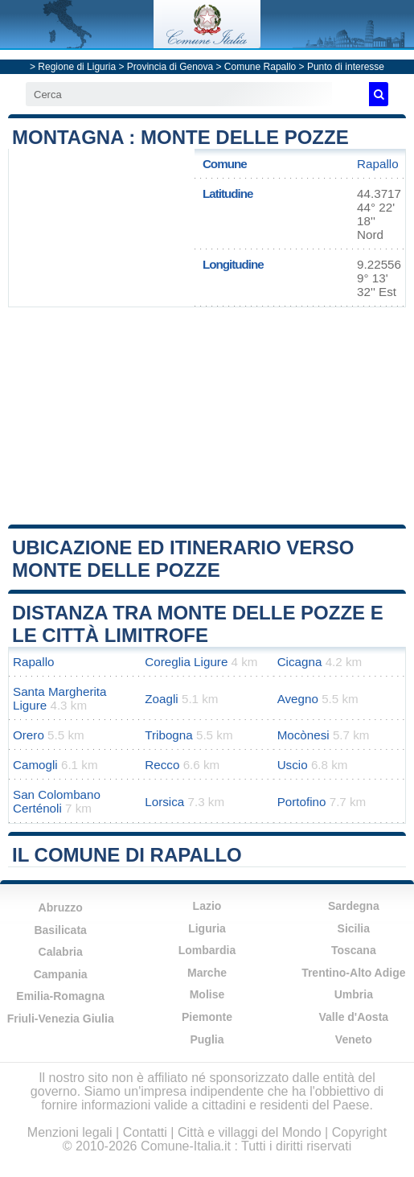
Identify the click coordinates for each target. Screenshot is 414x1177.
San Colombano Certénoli (56, 801)
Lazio (207, 905)
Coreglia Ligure (186, 662)
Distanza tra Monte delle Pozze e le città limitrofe (197, 624)
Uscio (292, 765)
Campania (61, 974)
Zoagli (161, 699)
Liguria (207, 928)
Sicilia (354, 928)
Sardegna (353, 905)
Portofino (301, 802)
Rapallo (378, 164)
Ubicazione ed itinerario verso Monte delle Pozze (183, 559)
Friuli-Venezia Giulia (60, 1018)
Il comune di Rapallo (127, 855)
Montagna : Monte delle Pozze (180, 137)
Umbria (353, 994)
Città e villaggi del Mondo (250, 1132)
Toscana (353, 950)
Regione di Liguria (77, 66)
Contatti (145, 1132)
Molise (207, 994)
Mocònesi (303, 735)
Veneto (353, 1039)
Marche (207, 972)
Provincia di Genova (170, 66)
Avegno (297, 699)
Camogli (35, 765)
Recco (162, 765)
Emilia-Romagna (60, 996)
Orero (28, 735)
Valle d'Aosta (354, 1016)
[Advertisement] (207, 415)
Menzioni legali (70, 1132)
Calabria (61, 951)
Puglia (206, 1039)
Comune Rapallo (260, 66)
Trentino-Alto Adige (353, 972)
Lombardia (207, 950)
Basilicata (60, 930)
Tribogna (168, 735)
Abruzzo (61, 907)
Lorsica (164, 802)
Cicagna (299, 662)
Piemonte (207, 1016)
